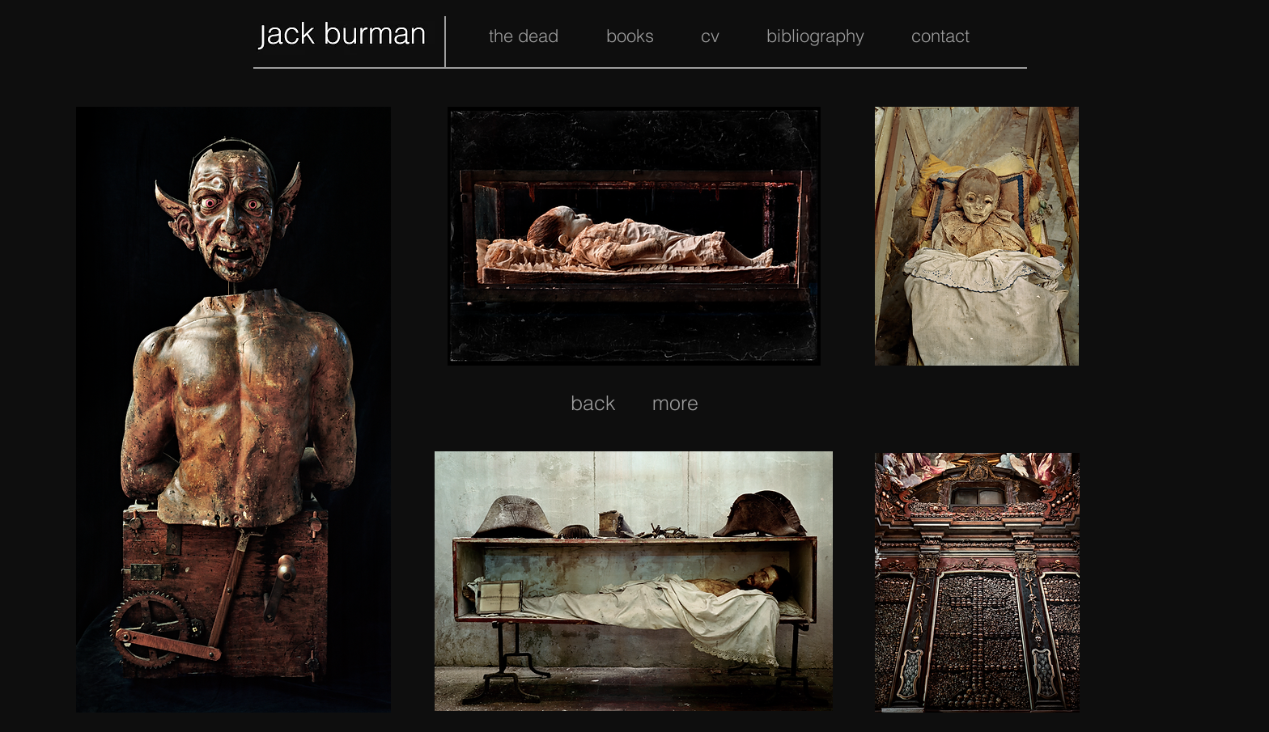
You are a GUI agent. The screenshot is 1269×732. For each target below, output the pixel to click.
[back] (593, 403)
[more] (675, 403)
